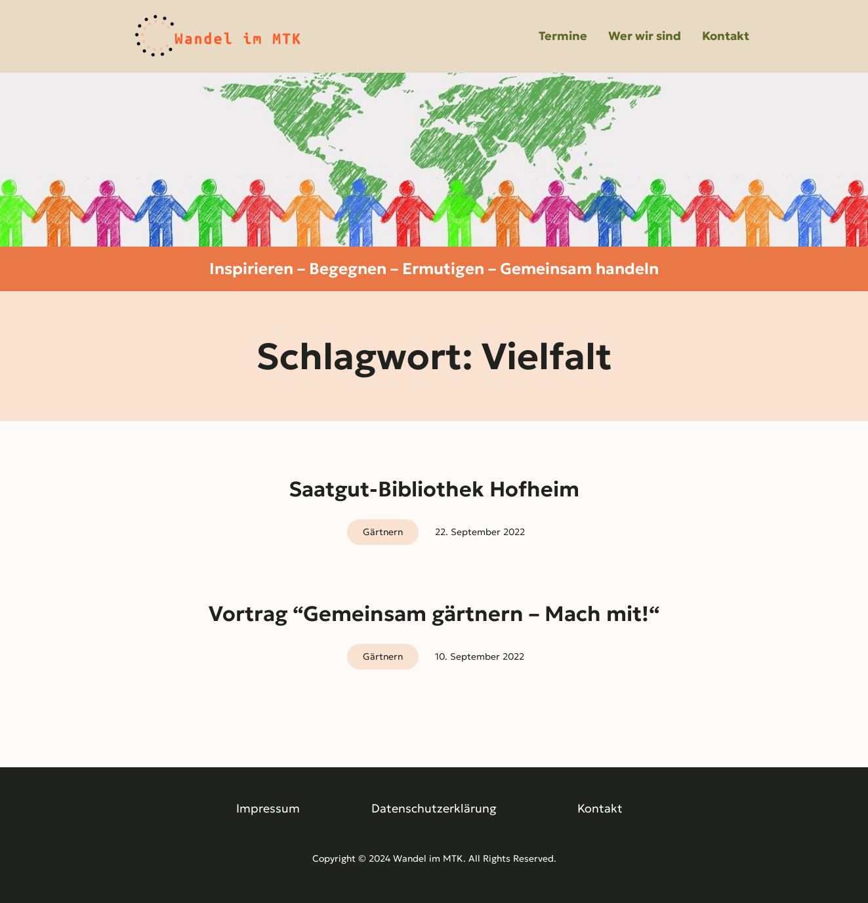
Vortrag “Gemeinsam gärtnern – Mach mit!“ (434, 614)
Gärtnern (383, 532)
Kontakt (600, 808)
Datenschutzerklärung (434, 808)
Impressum (268, 808)
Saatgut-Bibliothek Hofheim (434, 489)
